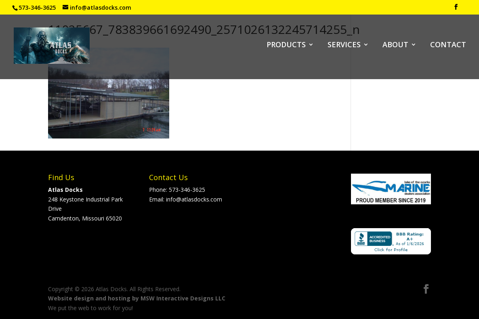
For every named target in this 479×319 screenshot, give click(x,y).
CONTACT (448, 45)
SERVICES (344, 45)
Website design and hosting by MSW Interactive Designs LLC (136, 298)
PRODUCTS (286, 45)
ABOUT (395, 45)
